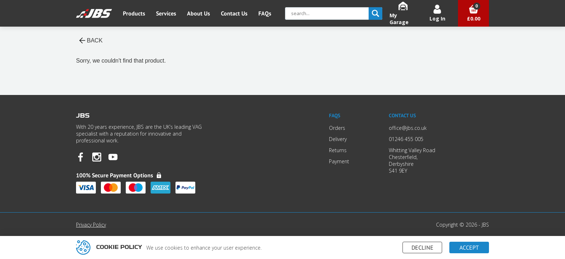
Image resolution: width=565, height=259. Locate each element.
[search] (375, 13)
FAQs (264, 13)
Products (134, 13)
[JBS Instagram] (96, 158)
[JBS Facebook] (80, 158)
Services (166, 13)
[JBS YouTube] (112, 158)
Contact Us (234, 13)
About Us (198, 13)
